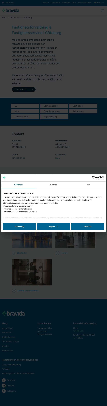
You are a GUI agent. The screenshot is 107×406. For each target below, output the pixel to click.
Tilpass (53, 226)
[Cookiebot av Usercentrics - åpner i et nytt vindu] (93, 178)
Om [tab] (88, 185)
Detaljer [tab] (53, 185)
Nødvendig (19, 226)
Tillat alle (88, 226)
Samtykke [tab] (18, 185)
